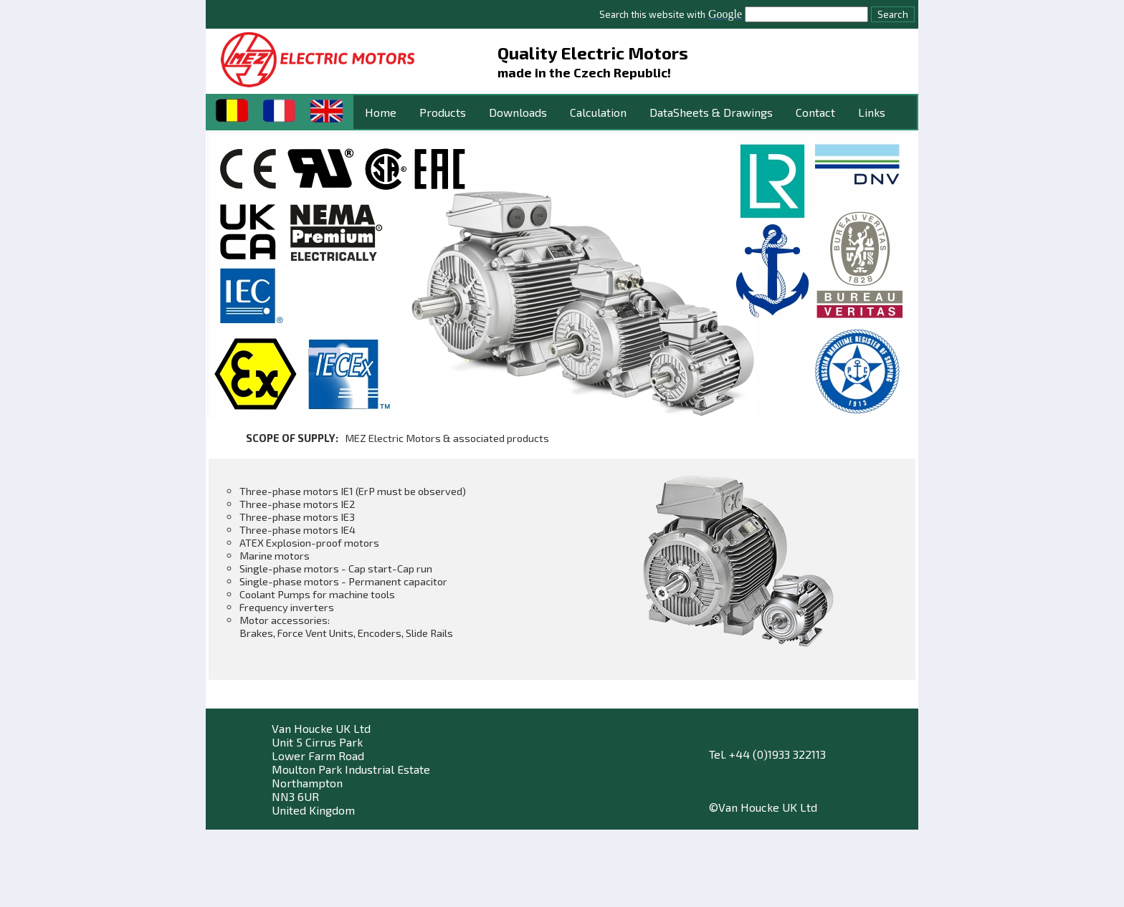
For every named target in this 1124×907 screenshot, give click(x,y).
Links (871, 112)
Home (380, 112)
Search (892, 14)
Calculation (598, 112)
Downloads (518, 112)
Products (442, 112)
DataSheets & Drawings (711, 112)
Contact (815, 112)
